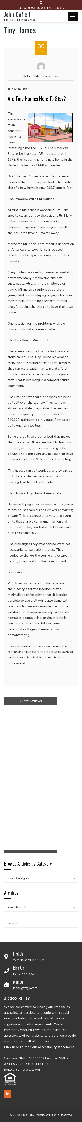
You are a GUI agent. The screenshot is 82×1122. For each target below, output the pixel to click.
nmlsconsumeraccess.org (22, 1069)
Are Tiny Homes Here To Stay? (37, 98)
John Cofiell (17, 14)
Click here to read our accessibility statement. (39, 1047)
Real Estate (19, 89)
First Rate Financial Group (20, 20)
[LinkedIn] (7, 1094)
